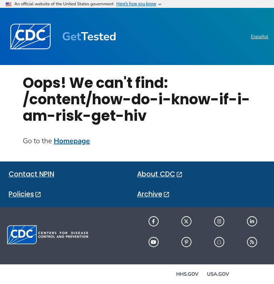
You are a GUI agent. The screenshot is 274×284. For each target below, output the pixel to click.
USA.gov (218, 274)
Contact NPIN (31, 174)
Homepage (72, 141)
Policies (21, 194)
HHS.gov (187, 274)
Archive (149, 194)
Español (259, 36)
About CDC (156, 174)
